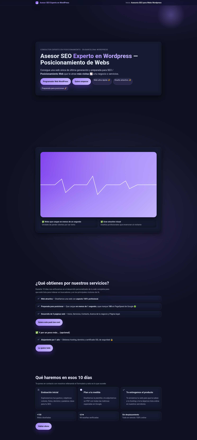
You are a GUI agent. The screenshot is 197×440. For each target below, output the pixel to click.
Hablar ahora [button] (43, 426)
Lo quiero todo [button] (44, 348)
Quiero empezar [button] (81, 81)
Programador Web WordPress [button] (55, 81)
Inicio (128, 3)
